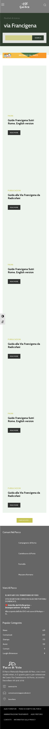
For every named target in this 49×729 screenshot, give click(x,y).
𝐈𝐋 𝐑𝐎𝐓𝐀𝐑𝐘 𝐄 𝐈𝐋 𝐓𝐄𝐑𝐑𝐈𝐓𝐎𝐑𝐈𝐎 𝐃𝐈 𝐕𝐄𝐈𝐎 (21, 595)
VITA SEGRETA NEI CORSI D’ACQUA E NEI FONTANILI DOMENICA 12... (25, 600)
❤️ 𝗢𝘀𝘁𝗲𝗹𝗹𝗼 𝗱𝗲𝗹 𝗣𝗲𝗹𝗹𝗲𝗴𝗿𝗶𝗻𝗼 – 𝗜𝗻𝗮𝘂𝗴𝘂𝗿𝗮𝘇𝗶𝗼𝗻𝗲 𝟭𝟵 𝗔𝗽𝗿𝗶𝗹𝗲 (18, 606)
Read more (14, 133)
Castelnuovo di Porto (27, 553)
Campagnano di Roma (27, 543)
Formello (22, 564)
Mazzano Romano (25, 574)
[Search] (38, 37)
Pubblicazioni (14, 190)
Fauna (10, 116)
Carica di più (24, 520)
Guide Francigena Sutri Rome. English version (21, 122)
